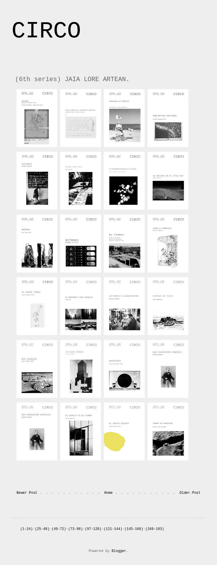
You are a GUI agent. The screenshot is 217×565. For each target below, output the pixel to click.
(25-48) (42, 529)
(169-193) (154, 529)
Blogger (119, 551)
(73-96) (75, 529)
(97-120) (93, 529)
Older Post (190, 493)
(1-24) (26, 529)
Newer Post (26, 493)
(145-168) (133, 529)
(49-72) (59, 529)
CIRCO (46, 31)
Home (108, 493)
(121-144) (113, 529)
